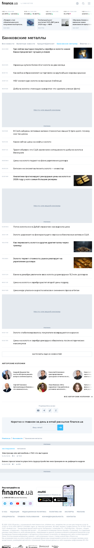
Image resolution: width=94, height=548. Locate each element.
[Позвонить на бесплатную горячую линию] (17, 498)
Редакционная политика (34, 512)
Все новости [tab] (8, 43)
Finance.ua (6, 438)
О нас (4, 512)
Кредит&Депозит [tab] (46, 43)
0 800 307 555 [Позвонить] (27, 3)
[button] (60, 427)
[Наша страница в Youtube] (18, 503)
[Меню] (89, 3)
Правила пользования (28, 517)
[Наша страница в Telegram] (5, 503)
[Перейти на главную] (10, 3)
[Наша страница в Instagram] (30, 503)
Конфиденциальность (53, 517)
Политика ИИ (55, 512)
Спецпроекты (8, 517)
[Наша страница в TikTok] (24, 503)
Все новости (18, 438)
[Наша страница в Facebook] (11, 503)
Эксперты (69, 512)
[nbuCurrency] (11, 13)
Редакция (14, 512)
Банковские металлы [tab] (67, 43)
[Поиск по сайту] (83, 3)
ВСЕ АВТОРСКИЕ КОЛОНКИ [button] (78, 397)
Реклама (81, 512)
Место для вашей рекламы (47, 110)
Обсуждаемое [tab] (8, 448)
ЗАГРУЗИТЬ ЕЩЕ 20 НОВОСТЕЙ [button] (47, 354)
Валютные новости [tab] (26, 43)
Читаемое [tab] (21, 448)
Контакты (71, 517)
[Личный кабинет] (77, 3)
